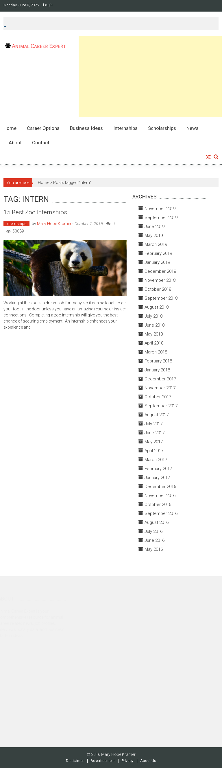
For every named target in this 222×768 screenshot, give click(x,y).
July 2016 (153, 531)
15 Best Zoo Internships (35, 212)
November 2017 (160, 388)
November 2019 (160, 208)
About (15, 143)
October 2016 (158, 504)
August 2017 (157, 414)
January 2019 (157, 262)
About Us (148, 761)
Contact (40, 143)
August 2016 (157, 522)
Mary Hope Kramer (54, 223)
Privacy (127, 761)
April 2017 (154, 450)
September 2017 (161, 405)
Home (9, 128)
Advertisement (102, 761)
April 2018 (154, 343)
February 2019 (158, 253)
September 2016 (161, 513)
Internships (125, 128)
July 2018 (153, 316)
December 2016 (160, 486)
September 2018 (161, 298)
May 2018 (154, 334)
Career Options (43, 128)
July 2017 (153, 423)
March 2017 (156, 459)
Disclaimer (75, 761)
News (192, 128)
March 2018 (156, 352)
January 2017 (157, 477)
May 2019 (154, 235)
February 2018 (158, 361)
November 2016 (160, 495)
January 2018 (157, 370)
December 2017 (160, 379)
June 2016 (154, 540)
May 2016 (154, 549)
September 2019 (161, 217)
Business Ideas (86, 128)
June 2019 (154, 226)
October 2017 (158, 396)
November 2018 (160, 280)
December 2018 (160, 271)
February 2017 (158, 468)
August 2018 (157, 307)
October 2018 (158, 289)
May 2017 (154, 441)
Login (48, 5)
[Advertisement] (150, 76)
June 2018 (154, 325)
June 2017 (154, 432)
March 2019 (156, 244)
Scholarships (162, 128)
